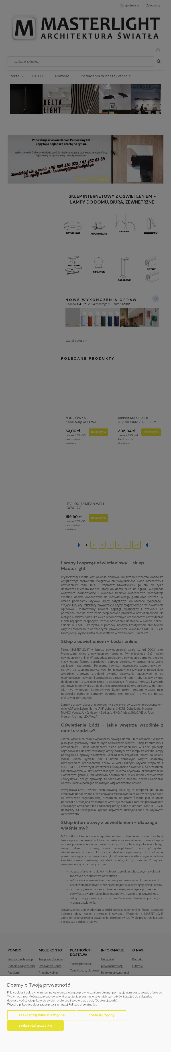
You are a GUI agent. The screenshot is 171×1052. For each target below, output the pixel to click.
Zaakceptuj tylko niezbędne (42, 1015)
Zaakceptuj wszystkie (35, 1025)
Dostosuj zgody (101, 1015)
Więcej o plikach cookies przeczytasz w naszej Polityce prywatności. (52, 1004)
